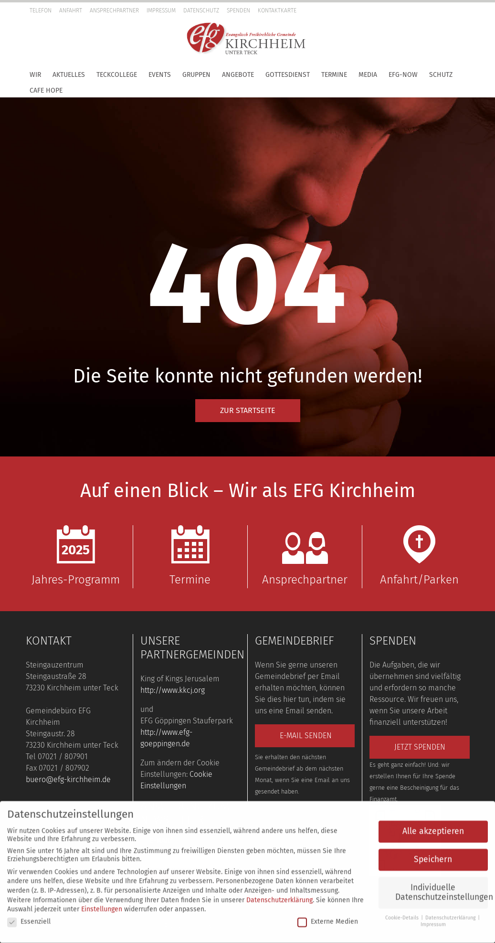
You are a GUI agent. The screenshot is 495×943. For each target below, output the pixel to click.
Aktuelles (69, 75)
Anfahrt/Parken (419, 555)
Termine (334, 75)
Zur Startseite (247, 410)
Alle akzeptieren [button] (433, 827)
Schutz (441, 75)
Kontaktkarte (277, 10)
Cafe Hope (46, 90)
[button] (485, 26)
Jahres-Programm (76, 555)
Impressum (161, 10)
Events (159, 75)
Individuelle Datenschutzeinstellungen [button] (441, 888)
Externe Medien (327, 917)
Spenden (238, 10)
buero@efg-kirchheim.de (68, 779)
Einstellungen (101, 905)
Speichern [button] (433, 855)
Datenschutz (201, 10)
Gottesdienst (287, 75)
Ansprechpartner (114, 10)
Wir (35, 75)
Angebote (238, 75)
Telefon (41, 10)
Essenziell (29, 917)
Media (367, 75)
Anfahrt (70, 10)
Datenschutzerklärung (279, 895)
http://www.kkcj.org (172, 690)
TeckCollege (116, 75)
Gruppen (196, 75)
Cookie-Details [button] (402, 913)
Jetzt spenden (419, 747)
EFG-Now (403, 75)
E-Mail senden (306, 735)
